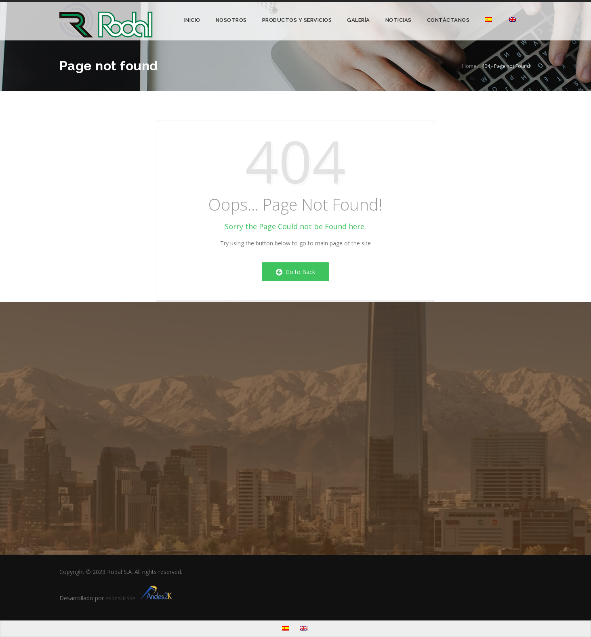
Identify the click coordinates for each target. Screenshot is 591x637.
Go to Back (295, 272)
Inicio (192, 20)
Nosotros (231, 20)
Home (469, 66)
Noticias (398, 20)
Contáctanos (448, 20)
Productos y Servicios (297, 20)
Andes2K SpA (140, 598)
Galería (358, 20)
